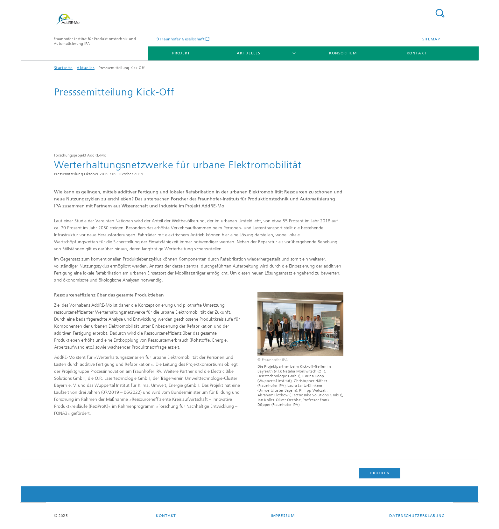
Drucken (380, 473)
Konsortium (343, 53)
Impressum (283, 515)
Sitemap (431, 39)
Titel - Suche (440, 13)
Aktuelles (248, 53)
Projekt (181, 53)
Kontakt (417, 53)
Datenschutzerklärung (417, 515)
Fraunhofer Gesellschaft (182, 39)
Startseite (63, 68)
